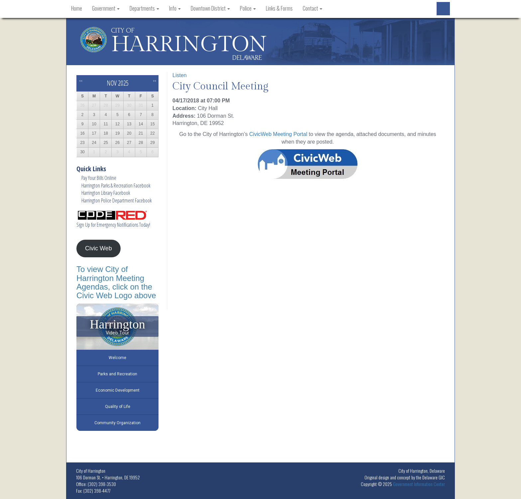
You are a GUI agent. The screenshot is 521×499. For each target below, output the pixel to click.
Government (106, 8)
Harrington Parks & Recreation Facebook (116, 185)
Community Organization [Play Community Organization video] (117, 423)
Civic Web (98, 248)
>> (154, 80)
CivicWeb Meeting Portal (278, 134)
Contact (312, 8)
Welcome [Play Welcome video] (117, 357)
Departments (144, 8)
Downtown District (210, 8)
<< (80, 80)
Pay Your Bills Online (98, 178)
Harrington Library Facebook (105, 192)
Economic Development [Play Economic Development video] (118, 390)
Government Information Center (419, 483)
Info (175, 8)
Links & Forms (279, 8)
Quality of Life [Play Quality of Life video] (117, 406)
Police (248, 8)
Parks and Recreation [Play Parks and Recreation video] (117, 374)
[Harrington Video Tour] (117, 327)
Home (76, 8)
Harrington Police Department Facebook (116, 200)
